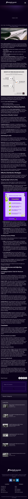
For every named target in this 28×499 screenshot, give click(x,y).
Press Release (8, 25)
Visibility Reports (4, 301)
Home (2, 25)
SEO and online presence (11, 261)
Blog (4, 25)
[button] (25, 3)
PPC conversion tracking (8, 103)
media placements (15, 112)
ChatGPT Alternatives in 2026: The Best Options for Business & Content (16, 425)
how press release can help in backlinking (11, 104)
